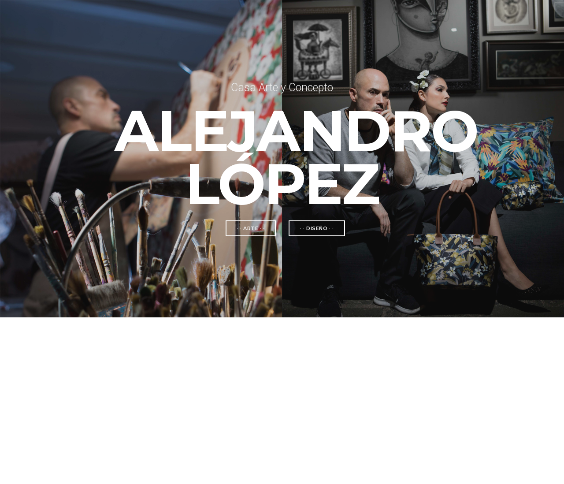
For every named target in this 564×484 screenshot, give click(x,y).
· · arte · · (250, 228)
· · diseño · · (317, 228)
